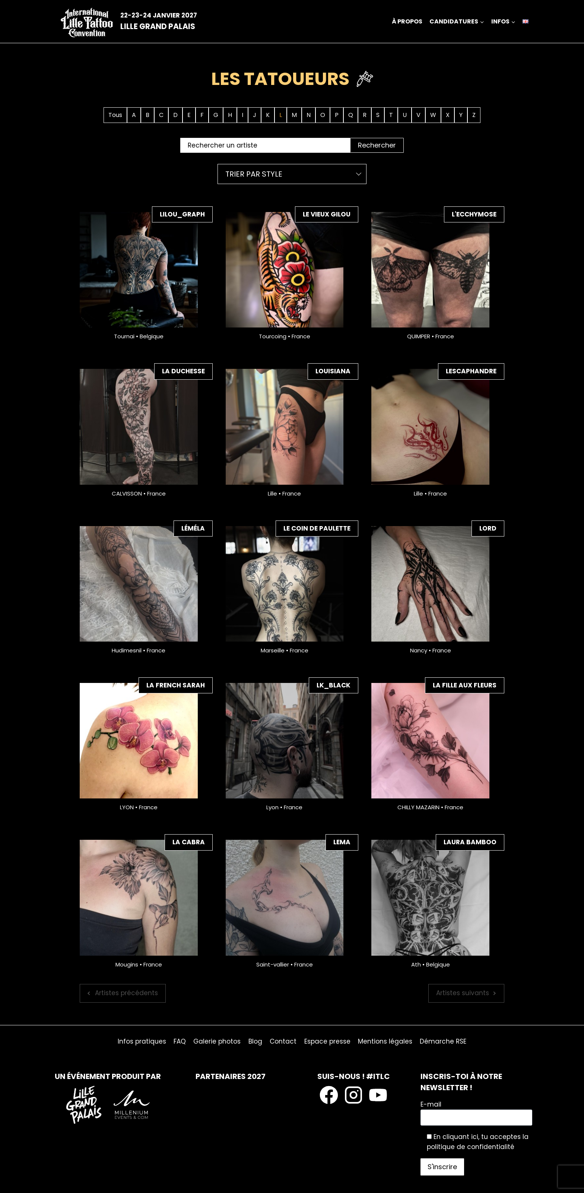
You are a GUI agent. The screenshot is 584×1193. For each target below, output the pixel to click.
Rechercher (377, 145)
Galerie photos (217, 1041)
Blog (255, 1041)
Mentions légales (385, 1041)
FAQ (180, 1041)
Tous (115, 115)
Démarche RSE (443, 1041)
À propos (407, 21)
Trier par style (253, 174)
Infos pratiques (142, 1041)
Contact (283, 1041)
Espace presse (327, 1041)
